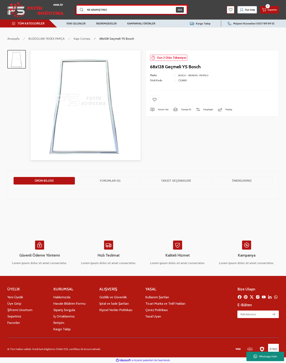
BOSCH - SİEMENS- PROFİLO (195, 75)
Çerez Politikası (156, 310)
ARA (180, 9)
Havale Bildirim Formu (69, 303)
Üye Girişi (14, 303)
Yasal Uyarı (153, 316)
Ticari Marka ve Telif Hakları (165, 303)
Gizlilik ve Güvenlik (113, 297)
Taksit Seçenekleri (176, 180)
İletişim (58, 323)
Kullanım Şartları (157, 297)
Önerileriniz (242, 180)
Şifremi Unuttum (19, 310)
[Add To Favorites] (154, 99)
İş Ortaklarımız (64, 316)
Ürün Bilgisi (44, 180)
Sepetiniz (14, 316)
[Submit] (273, 314)
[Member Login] (241, 10)
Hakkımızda (61, 297)
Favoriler (13, 323)
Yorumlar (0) (110, 180)
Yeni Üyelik (15, 297)
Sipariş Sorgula (64, 310)
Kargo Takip (62, 329)
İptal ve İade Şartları (114, 303)
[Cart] (267, 10)
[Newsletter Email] (258, 314)
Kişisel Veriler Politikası (115, 310)
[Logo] (35, 9)
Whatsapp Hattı (265, 356)
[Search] (131, 9)
